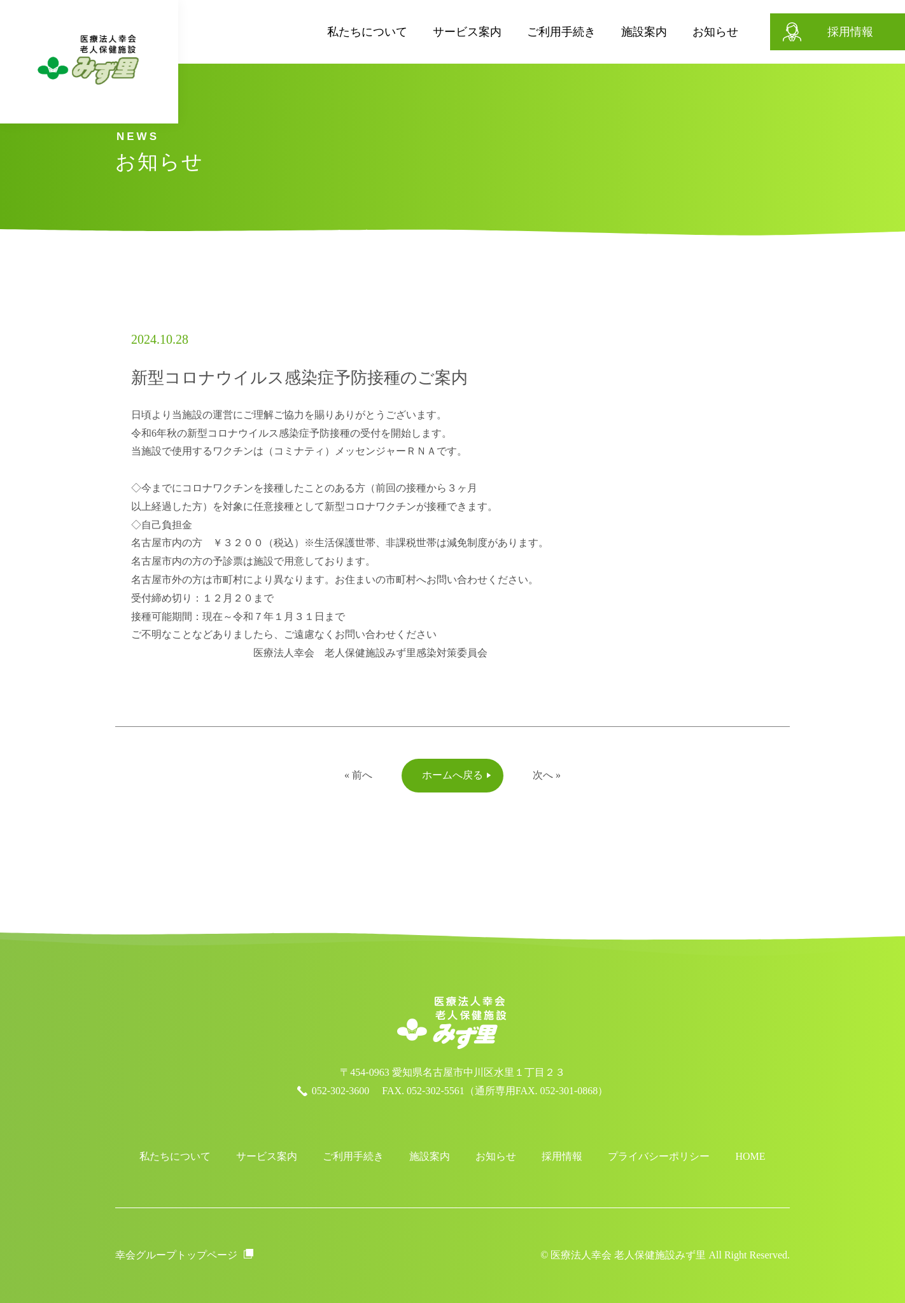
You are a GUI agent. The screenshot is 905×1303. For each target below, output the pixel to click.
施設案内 (612, 31)
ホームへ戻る (452, 775)
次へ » (547, 775)
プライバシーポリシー (659, 1156)
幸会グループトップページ (176, 1255)
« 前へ (358, 775)
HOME (750, 1156)
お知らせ (683, 31)
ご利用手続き (529, 31)
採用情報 (818, 31)
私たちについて (335, 31)
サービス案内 (435, 31)
